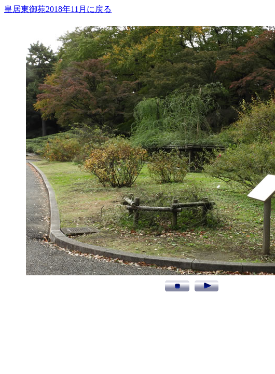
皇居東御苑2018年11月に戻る (58, 9)
